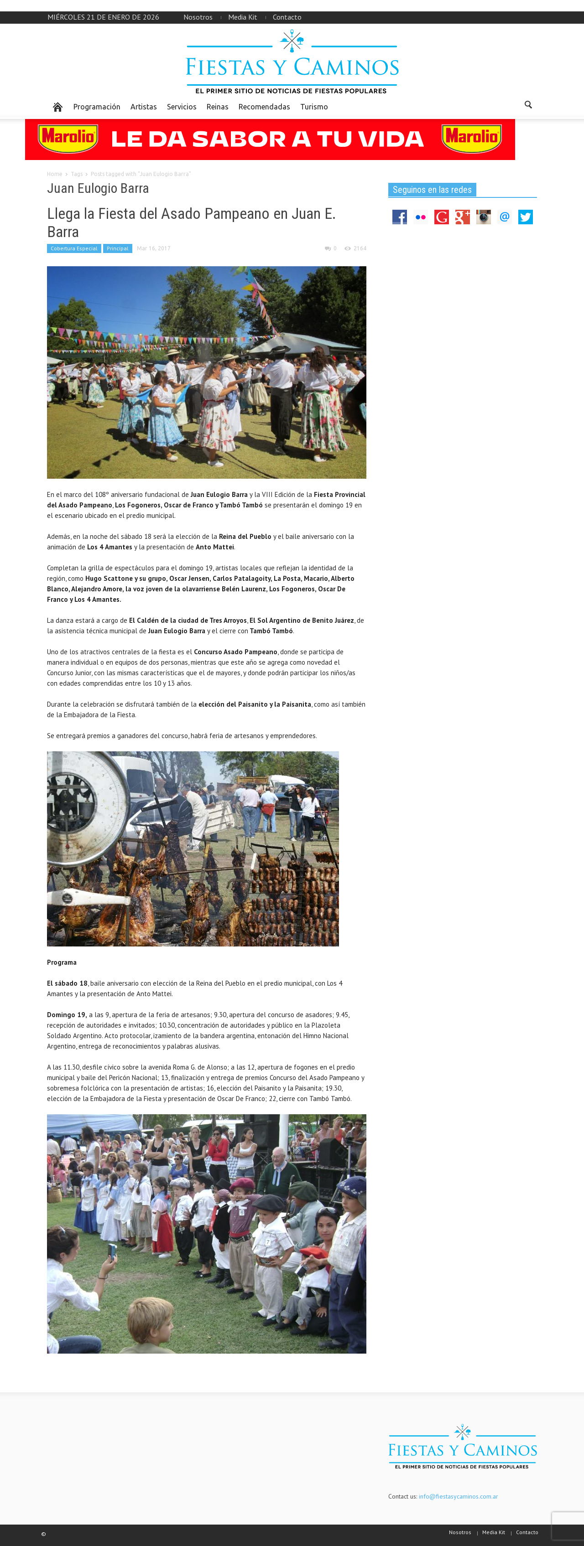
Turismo (314, 107)
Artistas (143, 107)
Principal (118, 248)
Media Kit (242, 16)
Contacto (287, 16)
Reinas (218, 107)
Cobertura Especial (74, 248)
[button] (528, 106)
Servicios (182, 107)
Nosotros (198, 16)
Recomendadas (264, 107)
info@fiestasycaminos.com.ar (458, 1496)
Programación (96, 107)
